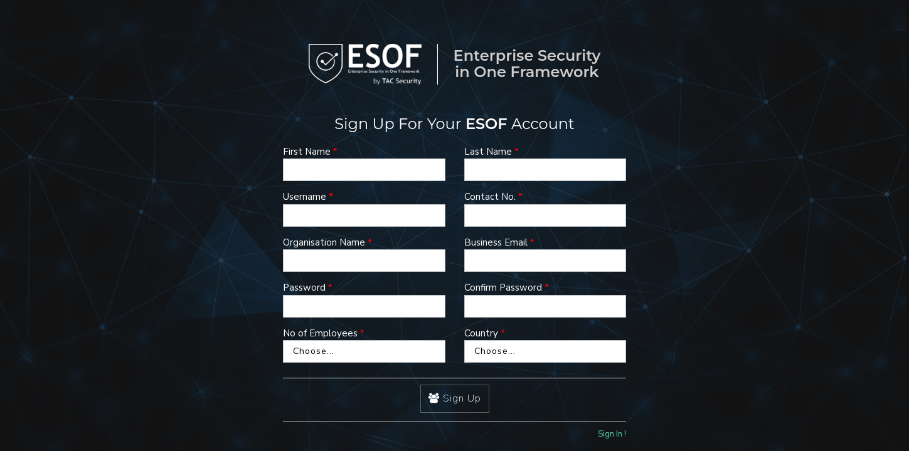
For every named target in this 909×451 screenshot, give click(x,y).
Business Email (496, 242)
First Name (307, 151)
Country (481, 333)
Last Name (488, 151)
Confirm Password (503, 287)
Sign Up (454, 398)
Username (304, 196)
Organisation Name (324, 242)
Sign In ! (612, 434)
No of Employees (320, 333)
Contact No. (490, 196)
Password (304, 287)
